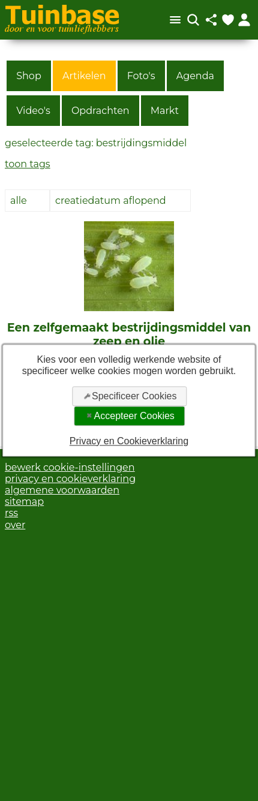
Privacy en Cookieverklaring (129, 441)
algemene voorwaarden (62, 490)
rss (11, 513)
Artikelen (84, 76)
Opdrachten (100, 110)
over (15, 525)
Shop (28, 76)
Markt (165, 110)
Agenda (195, 76)
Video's (33, 110)
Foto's (141, 76)
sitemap (24, 501)
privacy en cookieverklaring (70, 478)
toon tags (27, 164)
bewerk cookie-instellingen (70, 467)
